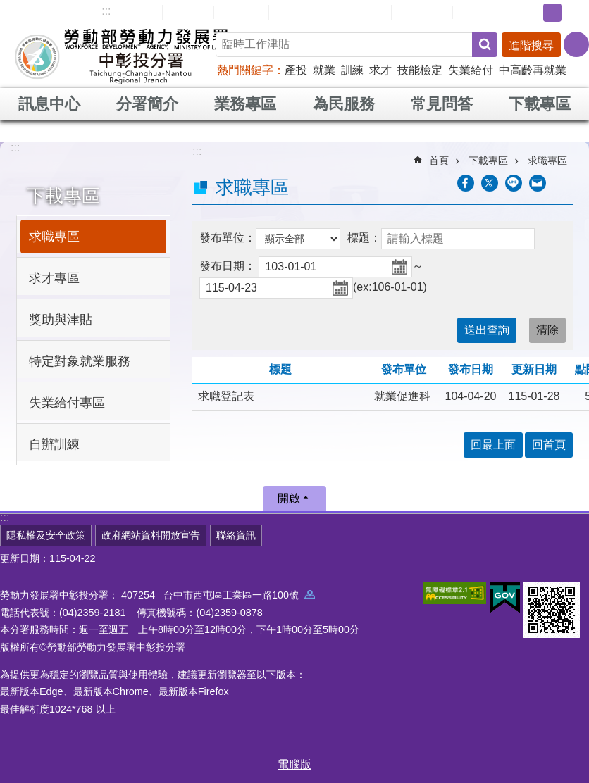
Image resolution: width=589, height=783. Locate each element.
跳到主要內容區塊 (7, 7)
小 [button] (530, 13)
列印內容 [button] (564, 183)
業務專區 (245, 104)
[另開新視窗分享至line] (513, 183)
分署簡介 (147, 104)
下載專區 (540, 104)
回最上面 (493, 445)
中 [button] (552, 13)
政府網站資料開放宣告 (150, 535)
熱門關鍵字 (245, 70)
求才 (380, 70)
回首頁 (188, 12)
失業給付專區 (67, 403)
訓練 (352, 70)
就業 (324, 70)
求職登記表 (226, 396)
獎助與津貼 (60, 320)
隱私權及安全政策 (45, 535)
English (241, 12)
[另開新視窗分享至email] (537, 183)
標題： (364, 238)
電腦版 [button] (294, 764)
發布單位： (227, 238)
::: (106, 11)
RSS (474, 12)
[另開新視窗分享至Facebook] (465, 183)
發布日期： (227, 266)
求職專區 (54, 237)
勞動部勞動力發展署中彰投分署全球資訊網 (122, 56)
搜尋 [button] (484, 44)
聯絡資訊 (236, 535)
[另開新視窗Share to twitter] (489, 183)
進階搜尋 (531, 45)
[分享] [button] (576, 44)
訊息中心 (49, 104)
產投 (296, 70)
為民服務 (344, 104)
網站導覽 (131, 12)
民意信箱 (299, 12)
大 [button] (574, 13)
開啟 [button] (289, 498)
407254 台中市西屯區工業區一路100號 (218, 595)
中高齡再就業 (532, 70)
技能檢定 (419, 70)
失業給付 (470, 70)
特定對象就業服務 (79, 361)
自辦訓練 (54, 444)
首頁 (439, 160)
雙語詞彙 (422, 12)
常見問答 (360, 12)
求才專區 (54, 278)
